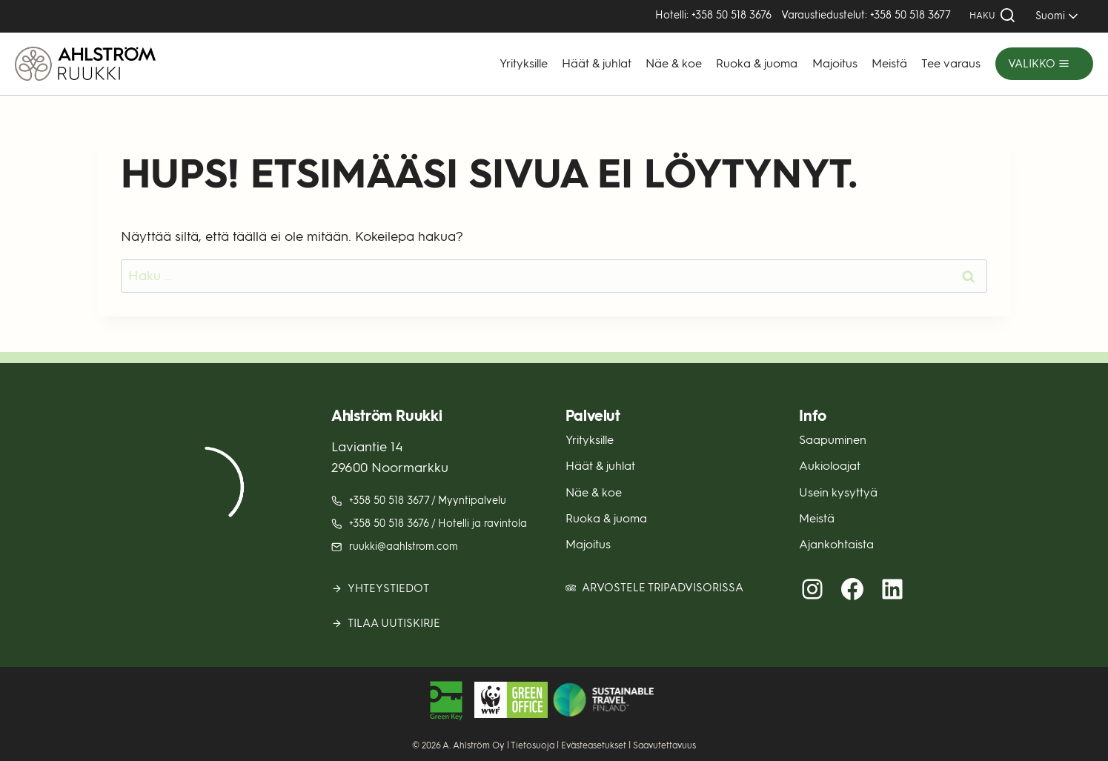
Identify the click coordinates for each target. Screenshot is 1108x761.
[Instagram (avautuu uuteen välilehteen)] (812, 589)
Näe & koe (674, 63)
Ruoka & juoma (756, 63)
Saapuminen (832, 440)
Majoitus (834, 63)
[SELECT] (1054, 16)
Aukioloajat (829, 466)
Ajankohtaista (836, 544)
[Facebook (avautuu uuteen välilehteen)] (852, 589)
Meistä (889, 63)
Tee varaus (951, 63)
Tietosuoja (532, 745)
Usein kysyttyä (838, 492)
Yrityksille (524, 63)
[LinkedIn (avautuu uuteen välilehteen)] (892, 589)
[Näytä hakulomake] (993, 16)
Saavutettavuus (664, 745)
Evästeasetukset (593, 745)
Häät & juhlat (596, 63)
